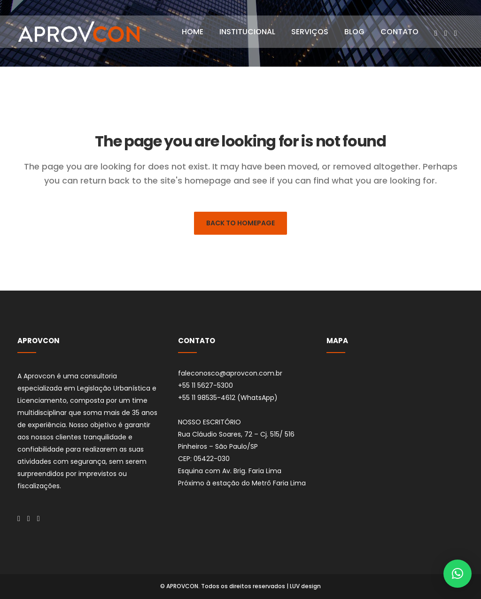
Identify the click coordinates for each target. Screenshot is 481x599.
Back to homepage (240, 223)
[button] (457, 574)
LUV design (305, 586)
